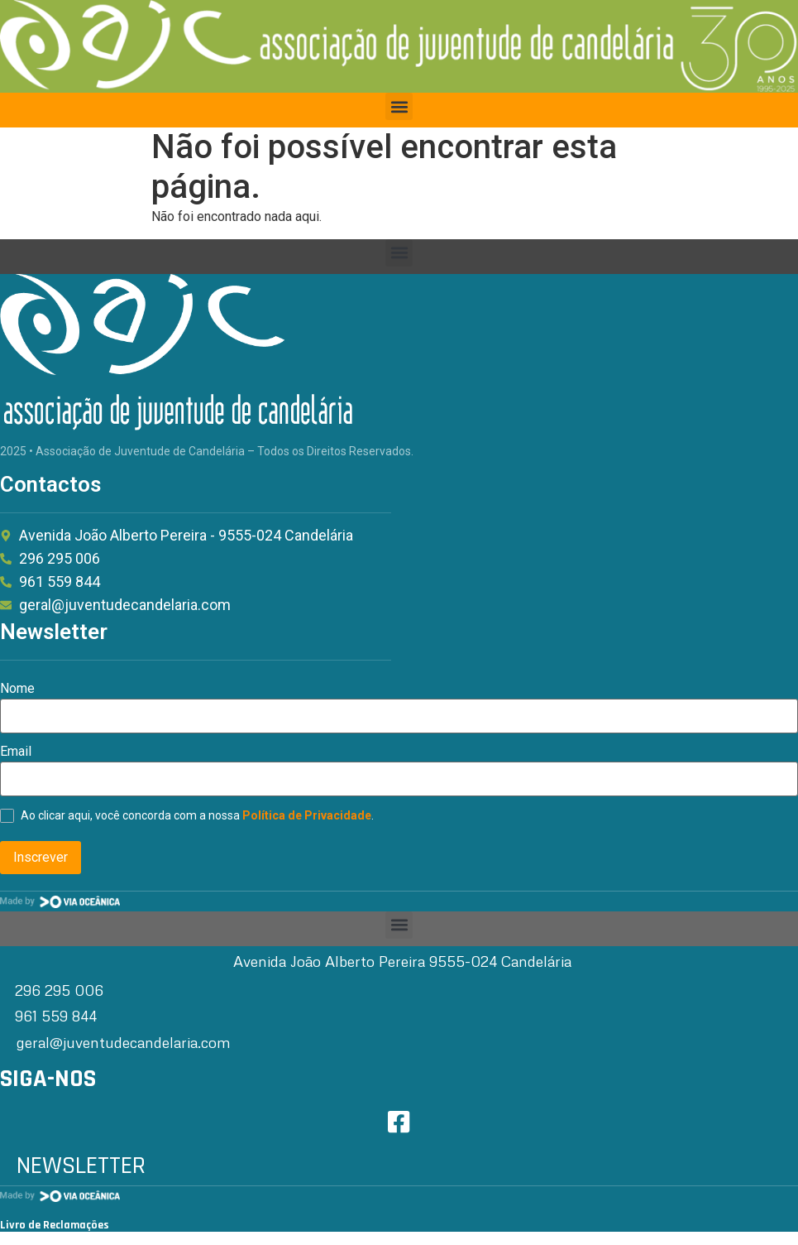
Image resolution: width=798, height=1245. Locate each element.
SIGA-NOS (48, 1078)
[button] (399, 106)
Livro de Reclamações (54, 1225)
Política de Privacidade (306, 815)
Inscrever (40, 857)
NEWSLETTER (81, 1165)
